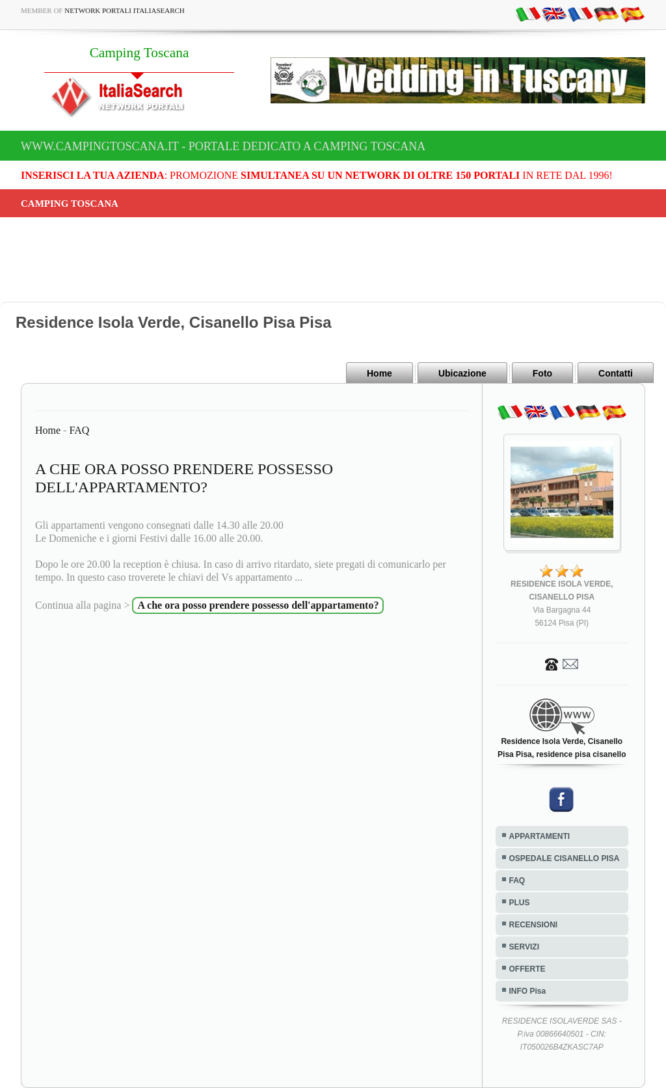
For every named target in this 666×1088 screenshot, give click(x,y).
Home (379, 373)
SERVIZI (524, 946)
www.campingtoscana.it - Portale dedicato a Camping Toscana (223, 146)
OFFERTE (527, 969)
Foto (542, 373)
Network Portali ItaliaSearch (124, 10)
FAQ (79, 430)
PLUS (519, 902)
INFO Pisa (527, 991)
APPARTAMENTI (539, 836)
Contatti (615, 373)
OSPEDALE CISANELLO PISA (564, 858)
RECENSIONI (533, 924)
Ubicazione (462, 373)
